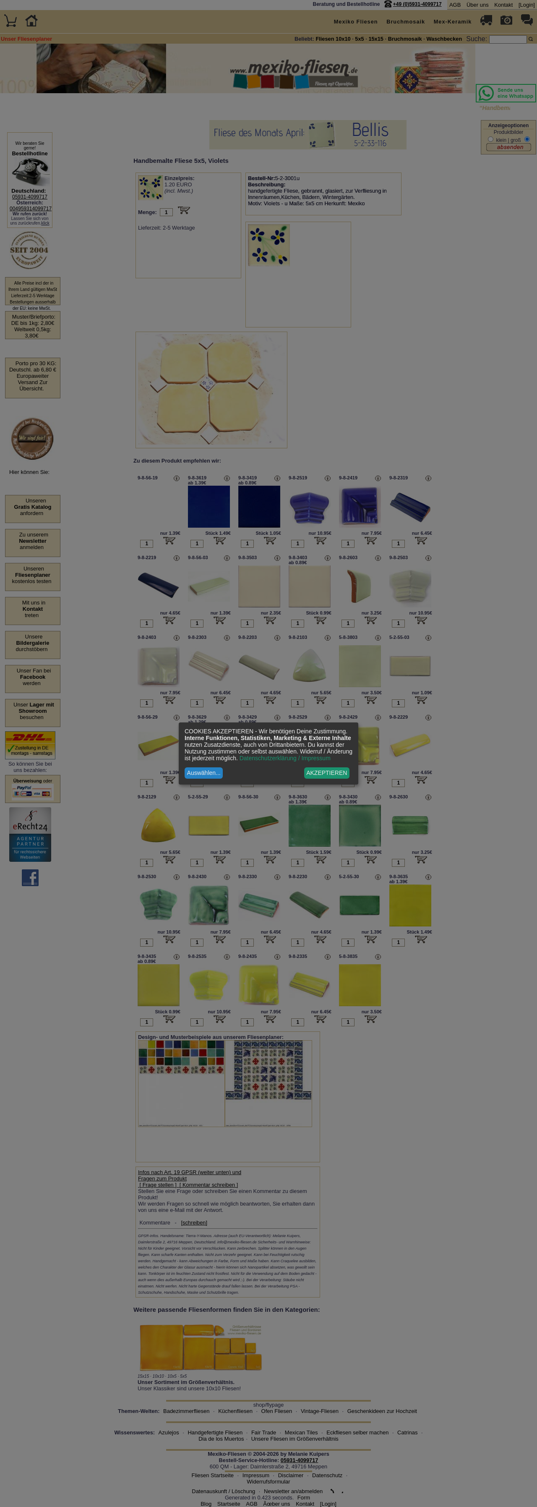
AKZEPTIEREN (326, 772)
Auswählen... (204, 772)
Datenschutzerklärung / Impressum (285, 758)
